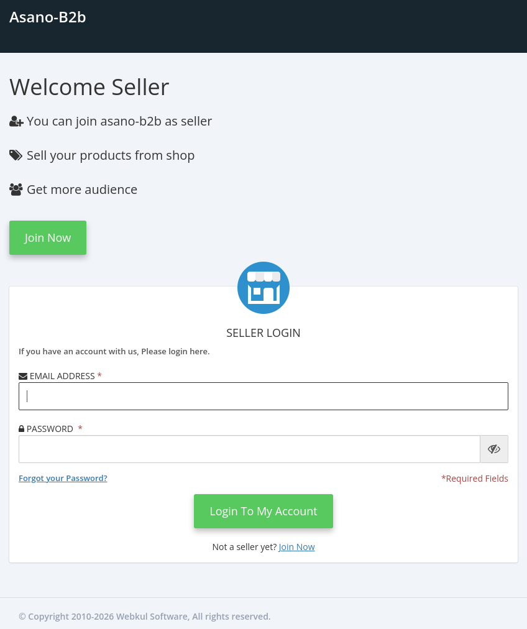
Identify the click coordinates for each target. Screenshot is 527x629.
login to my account (263, 510)
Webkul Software (152, 616)
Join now (48, 237)
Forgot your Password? (63, 478)
